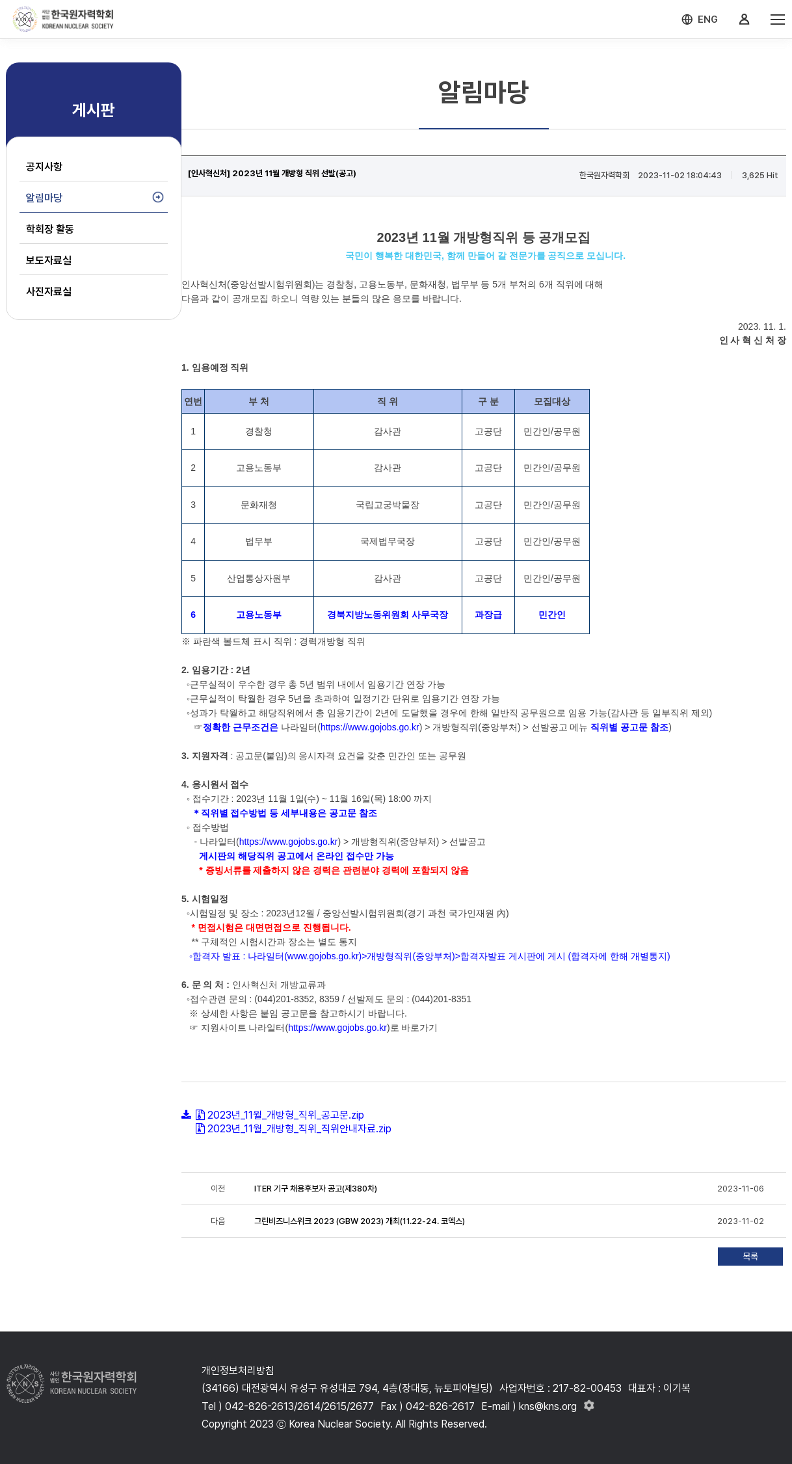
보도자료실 (49, 260)
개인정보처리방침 (238, 1370)
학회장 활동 (50, 229)
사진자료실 (49, 292)
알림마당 (44, 198)
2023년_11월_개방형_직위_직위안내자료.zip (299, 1129)
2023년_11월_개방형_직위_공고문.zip (285, 1115)
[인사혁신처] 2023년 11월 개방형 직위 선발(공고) (272, 173)
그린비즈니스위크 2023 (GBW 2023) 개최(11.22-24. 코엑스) (359, 1221)
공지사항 (44, 167)
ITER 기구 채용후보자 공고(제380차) (315, 1188)
